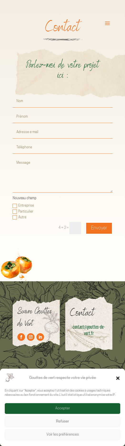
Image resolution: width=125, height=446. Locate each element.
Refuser (62, 421)
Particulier (23, 211)
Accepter (62, 408)
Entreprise (23, 206)
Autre (19, 217)
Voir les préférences (62, 434)
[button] (117, 378)
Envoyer (99, 228)
